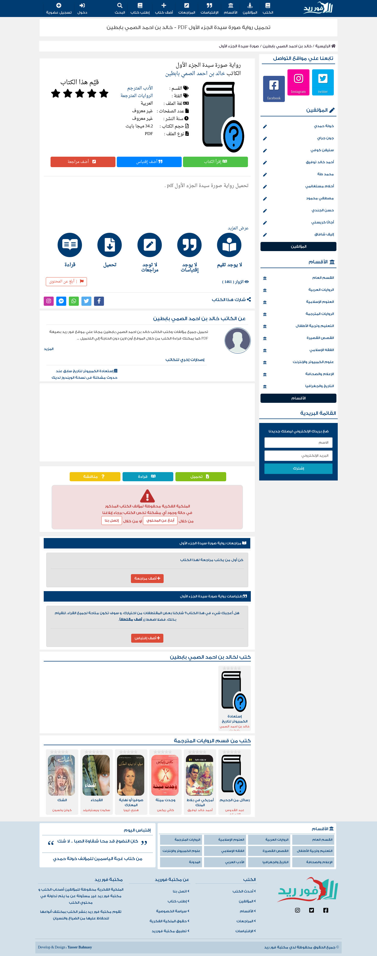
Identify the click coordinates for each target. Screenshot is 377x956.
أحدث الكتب (244, 891)
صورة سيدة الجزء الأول (239, 46)
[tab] (227, 250)
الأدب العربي (234, 862)
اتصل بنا (181, 891)
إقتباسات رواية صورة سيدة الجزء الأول (213, 596)
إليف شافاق (298, 235)
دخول (82, 9)
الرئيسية (325, 46)
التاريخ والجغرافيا (298, 386)
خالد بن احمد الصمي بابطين (287, 46)
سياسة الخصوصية (172, 911)
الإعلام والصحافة (298, 374)
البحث (120, 9)
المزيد (48, 349)
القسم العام (298, 278)
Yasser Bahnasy (80, 947)
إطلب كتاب (139, 9)
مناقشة (95, 476)
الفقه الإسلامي (298, 350)
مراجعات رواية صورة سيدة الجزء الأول (212, 543)
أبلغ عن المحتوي (160, 520)
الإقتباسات (209, 9)
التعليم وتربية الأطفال (298, 326)
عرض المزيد (238, 228)
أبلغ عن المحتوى (66, 281)
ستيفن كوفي (298, 150)
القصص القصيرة (298, 338)
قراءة (148, 476)
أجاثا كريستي (298, 223)
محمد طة (298, 174)
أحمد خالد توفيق (298, 162)
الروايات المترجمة (136, 96)
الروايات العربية (298, 290)
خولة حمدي (298, 126)
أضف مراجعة (83, 162)
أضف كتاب (164, 9)
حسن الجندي (298, 210)
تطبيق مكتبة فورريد (170, 931)
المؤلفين (250, 9)
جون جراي (298, 138)
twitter (323, 91)
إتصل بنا (112, 520)
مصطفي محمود (298, 198)
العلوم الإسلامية (298, 302)
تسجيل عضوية (59, 9)
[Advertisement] (147, 422)
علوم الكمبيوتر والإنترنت (298, 362)
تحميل (201, 476)
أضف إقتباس (149, 162)
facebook (274, 98)
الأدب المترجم (140, 88)
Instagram (298, 91)
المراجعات (186, 9)
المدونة (194, 862)
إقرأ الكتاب (215, 162)
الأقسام (230, 9)
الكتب (268, 9)
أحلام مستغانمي (298, 186)
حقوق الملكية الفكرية (169, 921)
